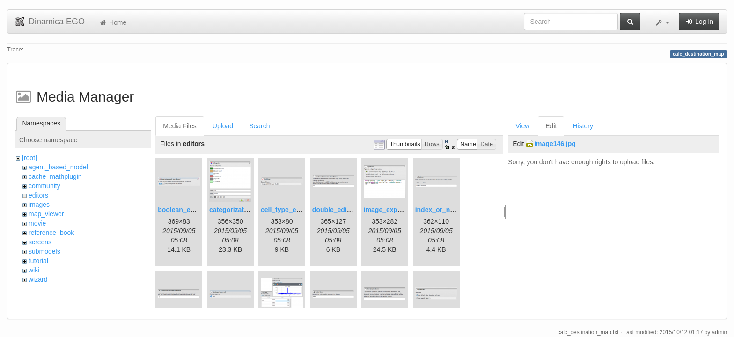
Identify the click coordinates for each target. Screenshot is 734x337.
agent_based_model (58, 167)
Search (259, 126)
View (522, 126)
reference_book (51, 232)
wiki (34, 270)
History (583, 126)
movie (37, 223)
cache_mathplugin (55, 176)
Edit (551, 126)
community (44, 186)
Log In (699, 21)
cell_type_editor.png (292, 209)
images (39, 204)
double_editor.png (340, 209)
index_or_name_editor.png (457, 209)
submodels (44, 251)
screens (40, 242)
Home (112, 22)
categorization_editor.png (249, 209)
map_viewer (46, 214)
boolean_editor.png (188, 209)
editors (38, 195)
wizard (38, 279)
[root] (29, 157)
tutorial (38, 260)
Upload (223, 126)
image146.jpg (555, 143)
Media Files (180, 126)
